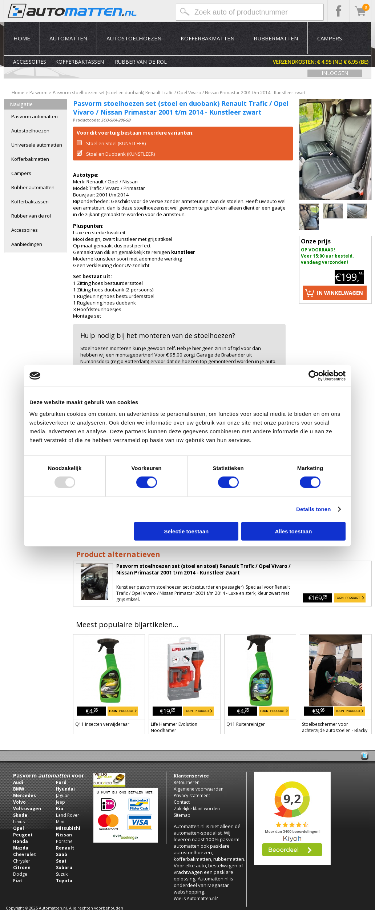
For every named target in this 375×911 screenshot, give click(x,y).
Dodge (20, 874)
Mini (60, 822)
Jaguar (62, 795)
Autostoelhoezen (133, 38)
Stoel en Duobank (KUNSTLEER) (116, 154)
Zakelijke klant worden (197, 808)
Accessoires (29, 61)
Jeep (60, 802)
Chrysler (21, 861)
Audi (18, 782)
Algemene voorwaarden (198, 789)
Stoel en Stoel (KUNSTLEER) (111, 143)
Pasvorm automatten (34, 116)
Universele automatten (36, 145)
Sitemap (182, 815)
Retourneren (186, 782)
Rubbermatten (276, 38)
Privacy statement (192, 795)
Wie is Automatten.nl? (196, 898)
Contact (182, 802)
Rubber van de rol (141, 61)
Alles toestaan (293, 531)
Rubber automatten (33, 187)
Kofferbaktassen (79, 61)
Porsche (64, 841)
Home (21, 38)
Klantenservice (191, 776)
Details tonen (313, 509)
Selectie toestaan (186, 531)
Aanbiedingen (26, 244)
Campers (329, 38)
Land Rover (67, 815)
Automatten (68, 38)
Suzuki (62, 874)
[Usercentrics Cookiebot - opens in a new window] (314, 375)
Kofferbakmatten (207, 38)
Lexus (19, 822)
